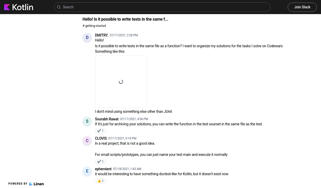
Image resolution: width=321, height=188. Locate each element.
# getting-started (94, 26)
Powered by (26, 183)
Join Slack (302, 7)
